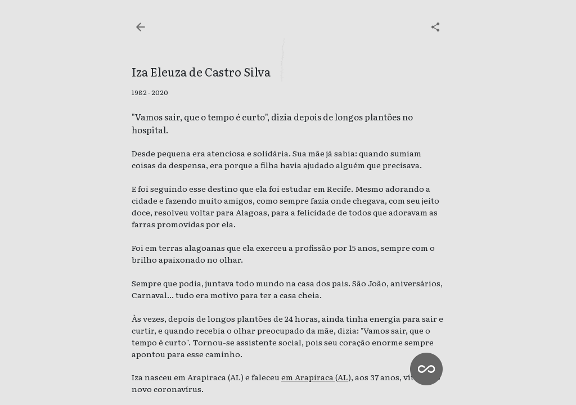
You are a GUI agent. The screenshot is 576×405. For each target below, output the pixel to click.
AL (343, 376)
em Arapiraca (308, 376)
